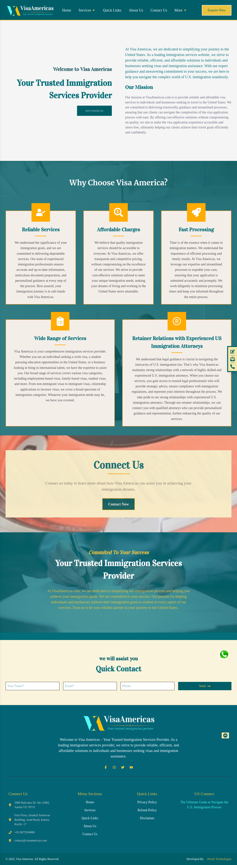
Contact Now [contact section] (118, 504)
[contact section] (118, 504)
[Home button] (30, 10)
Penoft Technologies (218, 859)
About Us (136, 10)
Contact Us (159, 10)
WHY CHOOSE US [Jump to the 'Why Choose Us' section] (94, 110)
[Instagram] (114, 767)
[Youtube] (131, 767)
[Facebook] (105, 767)
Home (66, 10)
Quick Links (112, 10)
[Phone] (232, 366)
